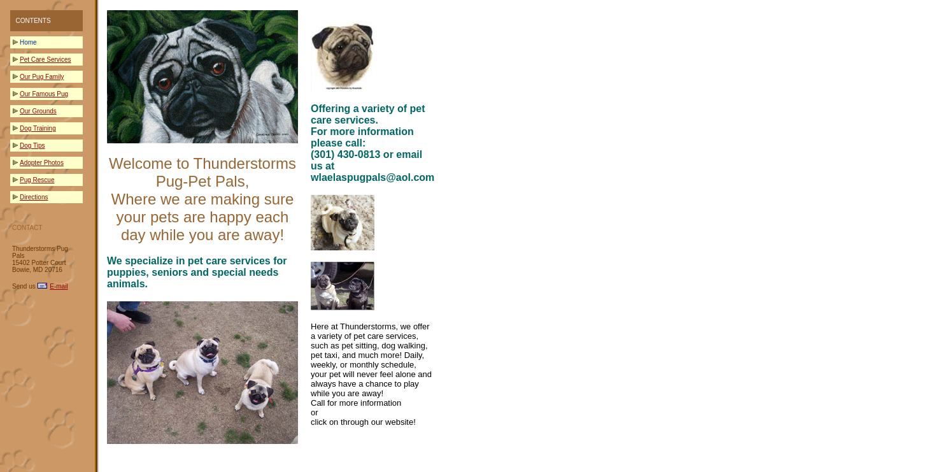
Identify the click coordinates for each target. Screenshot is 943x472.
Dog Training (38, 128)
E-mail (58, 286)
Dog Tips (32, 145)
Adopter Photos (42, 162)
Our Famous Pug (44, 93)
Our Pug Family (42, 76)
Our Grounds (38, 111)
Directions (34, 197)
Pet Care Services (45, 59)
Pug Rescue (37, 179)
